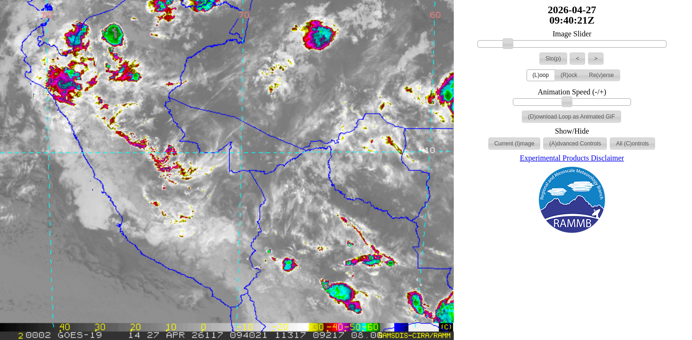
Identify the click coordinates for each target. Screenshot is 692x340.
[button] (553, 58)
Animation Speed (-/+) (572, 92)
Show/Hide (572, 131)
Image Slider (572, 34)
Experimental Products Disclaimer (572, 158)
